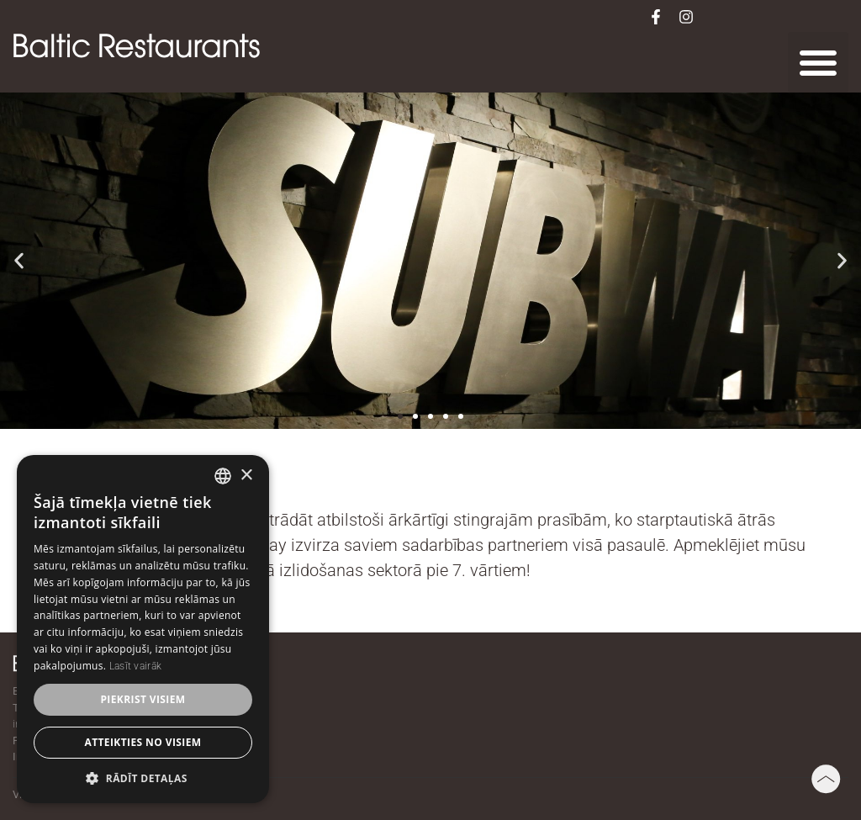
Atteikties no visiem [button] (142, 742)
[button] (818, 62)
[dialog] (143, 629)
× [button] (246, 475)
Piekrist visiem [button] (142, 699)
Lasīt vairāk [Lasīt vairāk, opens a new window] (135, 666)
